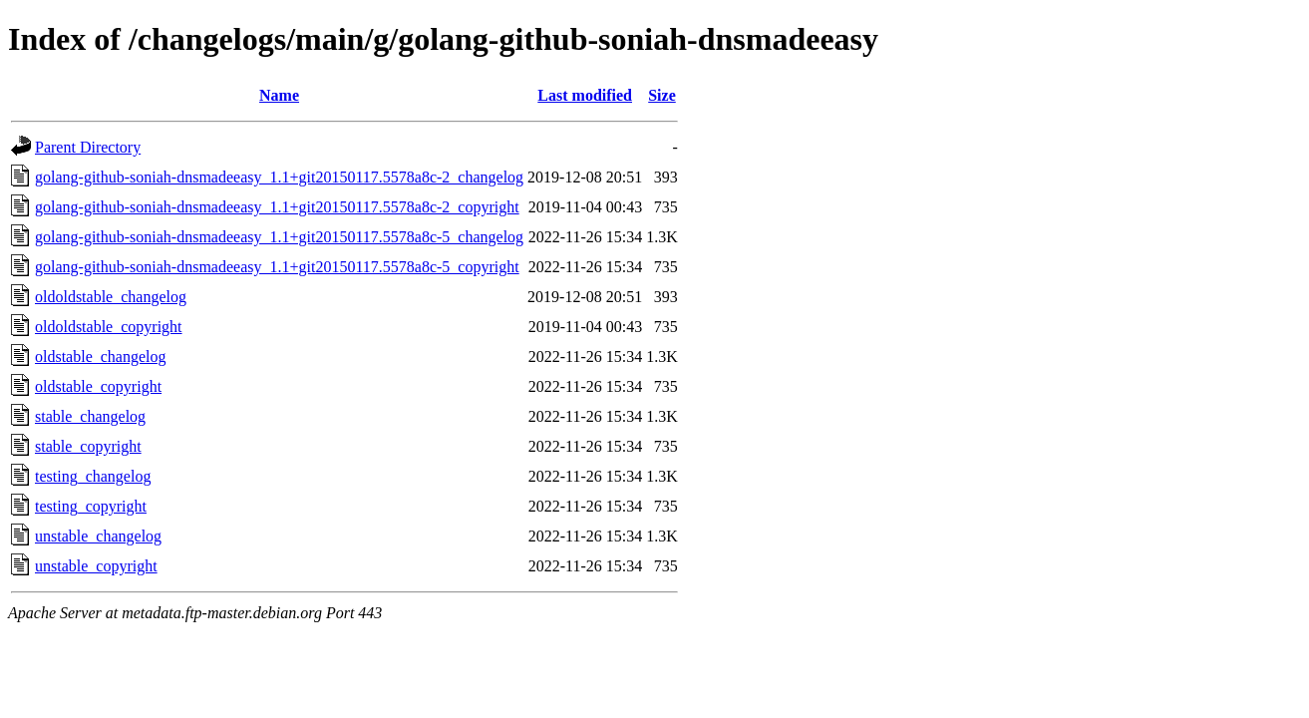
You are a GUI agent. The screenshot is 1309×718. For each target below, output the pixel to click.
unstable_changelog (98, 536)
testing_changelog (93, 476)
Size (662, 95)
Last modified (584, 95)
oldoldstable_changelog (110, 296)
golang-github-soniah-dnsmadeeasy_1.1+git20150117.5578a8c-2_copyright (277, 206)
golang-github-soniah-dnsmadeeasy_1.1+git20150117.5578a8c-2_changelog (279, 177)
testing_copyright (91, 506)
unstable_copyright (96, 565)
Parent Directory (88, 147)
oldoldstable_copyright (108, 326)
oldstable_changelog (100, 356)
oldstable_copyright (98, 386)
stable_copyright (88, 446)
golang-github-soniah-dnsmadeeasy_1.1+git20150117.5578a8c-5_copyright (277, 266)
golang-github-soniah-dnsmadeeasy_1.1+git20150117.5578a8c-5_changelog (279, 236)
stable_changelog (90, 416)
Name (279, 95)
